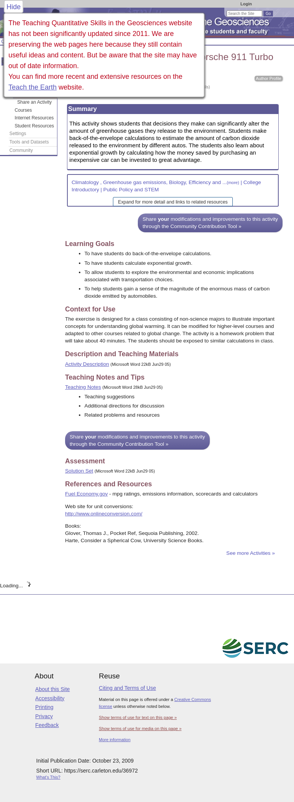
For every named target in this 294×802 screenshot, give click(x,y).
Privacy (44, 716)
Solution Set (79, 471)
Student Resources (34, 126)
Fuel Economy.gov (86, 494)
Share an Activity (34, 102)
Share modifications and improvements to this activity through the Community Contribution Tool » (210, 222)
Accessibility (49, 698)
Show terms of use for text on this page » (137, 717)
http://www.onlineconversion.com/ (103, 514)
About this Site (52, 689)
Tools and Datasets (29, 142)
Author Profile (268, 78)
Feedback (47, 725)
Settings (18, 133)
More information (115, 739)
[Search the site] (244, 13)
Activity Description (87, 364)
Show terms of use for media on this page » (140, 728)
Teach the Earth (32, 87)
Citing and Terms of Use (127, 688)
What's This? (48, 777)
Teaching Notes (83, 387)
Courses (23, 110)
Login (246, 4)
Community (21, 150)
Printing (44, 707)
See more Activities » (250, 553)
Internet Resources (34, 118)
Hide (14, 7)
